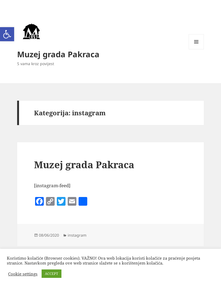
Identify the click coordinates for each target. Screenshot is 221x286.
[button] (7, 34)
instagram (77, 235)
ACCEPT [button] (51, 273)
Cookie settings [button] (23, 273)
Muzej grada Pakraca (58, 54)
